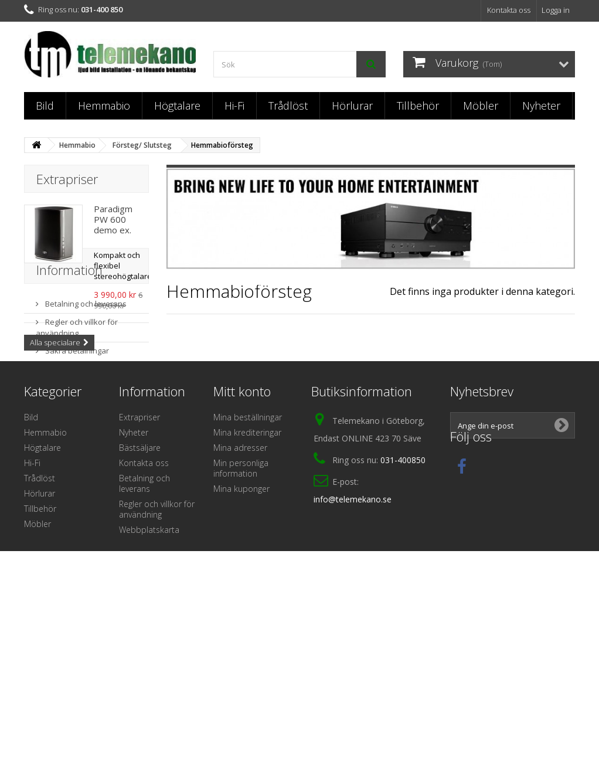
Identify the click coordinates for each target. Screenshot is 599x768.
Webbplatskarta (149, 683)
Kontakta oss (508, 10)
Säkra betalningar (76, 458)
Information (69, 382)
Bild (45, 105)
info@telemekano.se (353, 652)
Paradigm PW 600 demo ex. (113, 219)
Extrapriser (67, 179)
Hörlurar (352, 105)
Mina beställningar (247, 570)
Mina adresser (240, 601)
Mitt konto (242, 544)
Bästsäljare (140, 601)
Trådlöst (288, 105)
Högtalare (177, 105)
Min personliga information (240, 622)
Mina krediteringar (247, 586)
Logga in (556, 10)
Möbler (480, 105)
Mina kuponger (241, 642)
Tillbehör (418, 105)
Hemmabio (104, 105)
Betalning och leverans (85, 411)
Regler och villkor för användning (77, 435)
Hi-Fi (234, 105)
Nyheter (541, 105)
